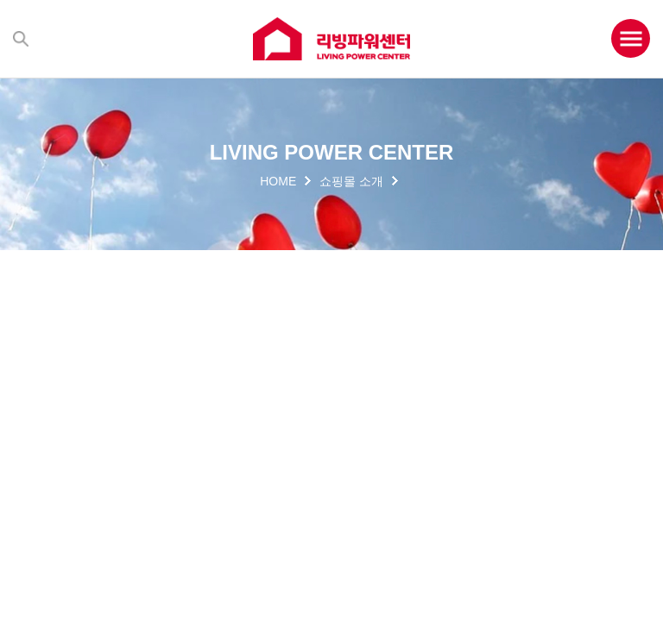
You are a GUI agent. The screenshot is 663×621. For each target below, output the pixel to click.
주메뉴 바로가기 (0, 0)
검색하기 (20, 39)
